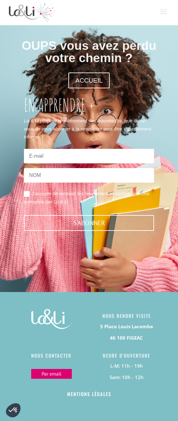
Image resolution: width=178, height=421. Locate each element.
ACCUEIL (89, 80)
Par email (51, 374)
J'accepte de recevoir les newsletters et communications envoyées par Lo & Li (86, 197)
